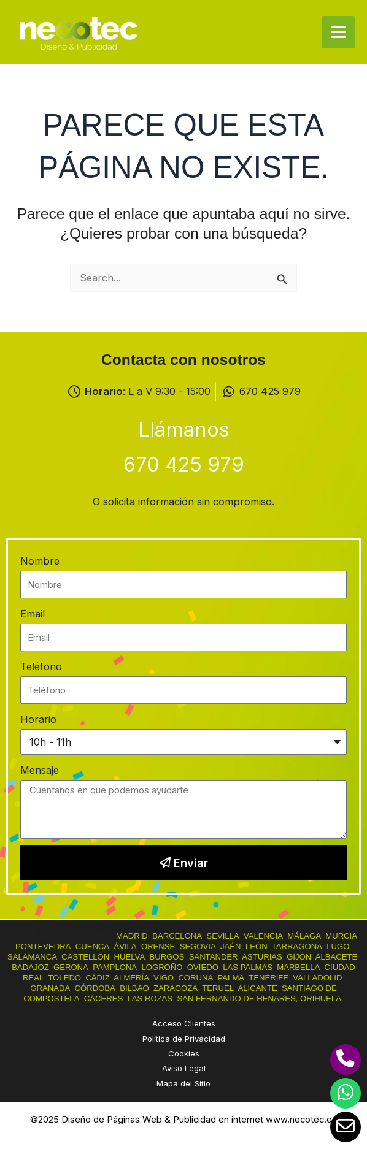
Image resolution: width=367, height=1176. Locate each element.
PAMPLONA (115, 967)
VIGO (163, 977)
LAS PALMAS (247, 967)
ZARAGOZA (175, 988)
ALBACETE (336, 956)
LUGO (337, 946)
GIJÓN (299, 956)
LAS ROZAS (149, 998)
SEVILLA (222, 936)
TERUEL (218, 988)
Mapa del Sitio (183, 1083)
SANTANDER (213, 956)
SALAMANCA (32, 956)
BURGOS (166, 956)
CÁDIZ (97, 977)
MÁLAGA (304, 936)
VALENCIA (263, 936)
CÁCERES (103, 998)
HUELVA (129, 956)
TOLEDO (64, 977)
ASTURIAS (262, 956)
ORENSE (158, 946)
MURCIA (341, 936)
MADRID (132, 936)
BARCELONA (177, 936)
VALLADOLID (317, 977)
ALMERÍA (131, 977)
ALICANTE (257, 988)
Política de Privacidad (183, 1039)
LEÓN (256, 946)
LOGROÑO (161, 967)
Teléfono (41, 666)
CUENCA (92, 946)
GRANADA (50, 988)
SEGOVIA (198, 946)
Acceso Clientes (183, 1023)
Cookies (183, 1053)
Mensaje (39, 770)
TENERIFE (268, 977)
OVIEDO (202, 967)
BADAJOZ (30, 967)
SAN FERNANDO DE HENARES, (237, 998)
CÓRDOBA (95, 988)
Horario (38, 719)
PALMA (231, 977)
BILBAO (134, 988)
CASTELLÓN (85, 956)
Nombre (40, 561)
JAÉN (230, 946)
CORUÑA (195, 977)
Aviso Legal (184, 1068)
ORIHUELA (320, 998)
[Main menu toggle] (338, 32)
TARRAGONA (297, 946)
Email (32, 614)
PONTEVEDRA (43, 946)
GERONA (70, 967)
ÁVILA (125, 946)
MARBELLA (298, 967)
